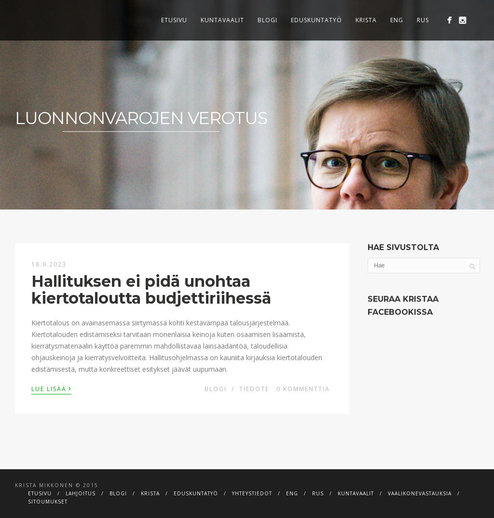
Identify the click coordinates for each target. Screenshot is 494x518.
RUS (423, 20)
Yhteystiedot (252, 493)
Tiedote (254, 389)
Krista (366, 20)
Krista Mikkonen (44, 485)
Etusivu (174, 20)
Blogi (267, 20)
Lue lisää (51, 388)
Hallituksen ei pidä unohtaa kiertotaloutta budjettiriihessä (151, 290)
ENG (396, 20)
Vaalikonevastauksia (420, 493)
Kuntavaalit (222, 20)
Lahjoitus (81, 493)
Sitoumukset (48, 501)
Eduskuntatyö (316, 20)
